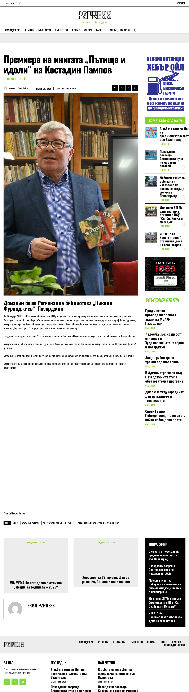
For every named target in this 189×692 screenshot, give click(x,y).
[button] (135, 30)
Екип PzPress (24, 88)
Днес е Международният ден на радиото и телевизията (164, 397)
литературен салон (52, 478)
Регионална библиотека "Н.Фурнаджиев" (98, 478)
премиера (70, 478)
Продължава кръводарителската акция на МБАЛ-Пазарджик (160, 317)
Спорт (164, 144)
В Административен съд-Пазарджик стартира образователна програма (164, 377)
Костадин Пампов (31, 478)
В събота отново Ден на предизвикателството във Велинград (164, 510)
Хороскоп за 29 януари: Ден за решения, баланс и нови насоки (106, 534)
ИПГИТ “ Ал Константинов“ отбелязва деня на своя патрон (171, 239)
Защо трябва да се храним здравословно (162, 360)
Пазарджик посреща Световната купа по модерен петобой (171, 158)
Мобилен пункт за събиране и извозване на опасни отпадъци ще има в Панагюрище (172, 186)
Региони (165, 200)
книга (16, 478)
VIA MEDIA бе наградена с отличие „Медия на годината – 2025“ (36, 539)
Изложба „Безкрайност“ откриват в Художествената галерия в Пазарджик (164, 341)
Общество (14, 78)
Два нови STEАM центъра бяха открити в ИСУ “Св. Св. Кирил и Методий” (171, 214)
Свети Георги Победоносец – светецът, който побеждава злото (165, 416)
